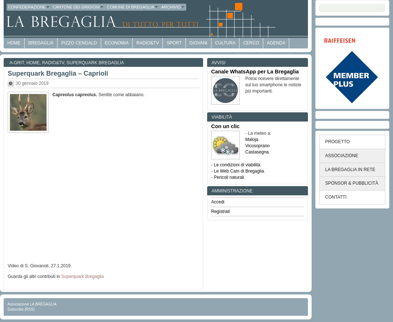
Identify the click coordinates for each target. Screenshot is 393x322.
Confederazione (29, 7)
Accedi (217, 202)
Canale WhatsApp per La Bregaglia (255, 72)
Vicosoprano (257, 145)
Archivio (173, 7)
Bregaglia (41, 43)
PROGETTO (337, 141)
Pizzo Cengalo (79, 43)
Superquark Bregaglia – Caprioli (58, 73)
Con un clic (225, 126)
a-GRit (17, 62)
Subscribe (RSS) (20, 309)
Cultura (225, 43)
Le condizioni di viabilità (237, 164)
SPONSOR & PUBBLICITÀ (351, 183)
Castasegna (257, 152)
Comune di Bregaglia (132, 7)
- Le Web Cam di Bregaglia (237, 171)
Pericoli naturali (229, 177)
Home (33, 62)
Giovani (198, 43)
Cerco (251, 43)
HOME (14, 43)
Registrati (220, 211)
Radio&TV (147, 43)
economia (117, 43)
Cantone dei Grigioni (78, 7)
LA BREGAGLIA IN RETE (350, 169)
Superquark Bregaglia (95, 62)
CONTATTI (335, 197)
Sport (173, 43)
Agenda (276, 43)
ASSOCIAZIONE (341, 155)
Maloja (251, 139)
